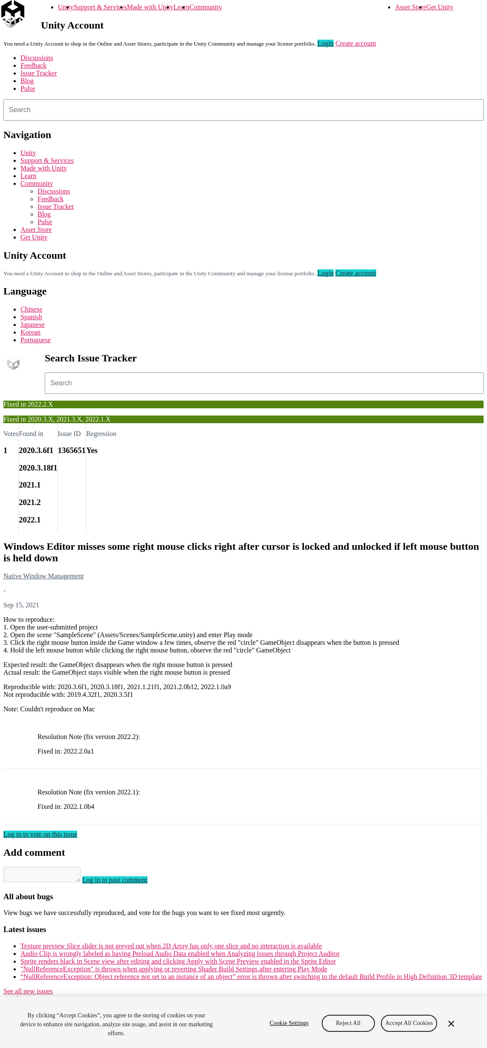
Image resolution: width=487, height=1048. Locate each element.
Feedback (33, 65)
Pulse (27, 88)
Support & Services (100, 7)
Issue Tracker (38, 73)
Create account (355, 43)
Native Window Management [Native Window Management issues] (43, 576)
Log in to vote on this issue (40, 834)
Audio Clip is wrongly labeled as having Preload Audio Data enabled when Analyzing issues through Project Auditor (180, 956)
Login (325, 43)
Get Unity (439, 7)
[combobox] (243, 110)
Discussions (36, 57)
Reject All (348, 1023)
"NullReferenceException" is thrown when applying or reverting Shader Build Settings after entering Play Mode (173, 971)
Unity (65, 7)
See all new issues (28, 993)
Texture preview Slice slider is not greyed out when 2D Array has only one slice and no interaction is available (171, 948)
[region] (243, 1022)
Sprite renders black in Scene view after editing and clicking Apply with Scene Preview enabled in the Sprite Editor (178, 963)
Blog (27, 80)
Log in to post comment (123, 882)
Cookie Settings (289, 1023)
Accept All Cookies (409, 1023)
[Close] (451, 1023)
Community (205, 7)
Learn (181, 7)
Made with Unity (150, 7)
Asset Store (410, 7)
